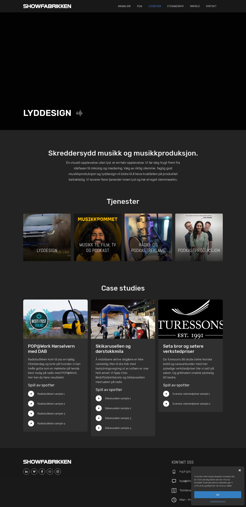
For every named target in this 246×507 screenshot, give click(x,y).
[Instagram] (58, 471)
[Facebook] (43, 471)
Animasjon (124, 6)
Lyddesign (154, 6)
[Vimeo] (35, 471)
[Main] (47, 6)
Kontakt (211, 6)
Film (139, 6)
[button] (239, 470)
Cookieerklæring (217, 501)
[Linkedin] (27, 471)
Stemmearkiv (175, 6)
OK (217, 494)
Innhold (195, 6)
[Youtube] (51, 471)
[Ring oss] (186, 471)
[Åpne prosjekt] (47, 237)
